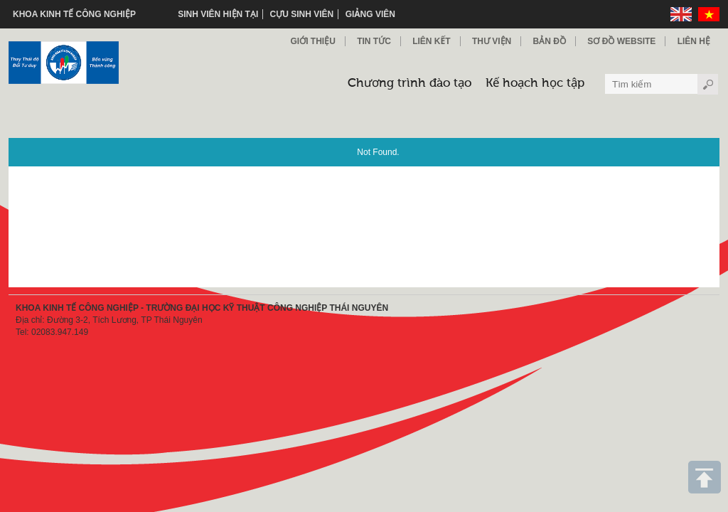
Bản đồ (549, 41)
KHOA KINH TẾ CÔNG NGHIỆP (74, 14)
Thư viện (491, 41)
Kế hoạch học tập (535, 84)
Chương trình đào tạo (409, 84)
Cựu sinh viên (302, 14)
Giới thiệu (312, 41)
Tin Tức (374, 41)
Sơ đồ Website (621, 41)
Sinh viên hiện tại (218, 14)
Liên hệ (694, 41)
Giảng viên (370, 14)
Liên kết (431, 41)
